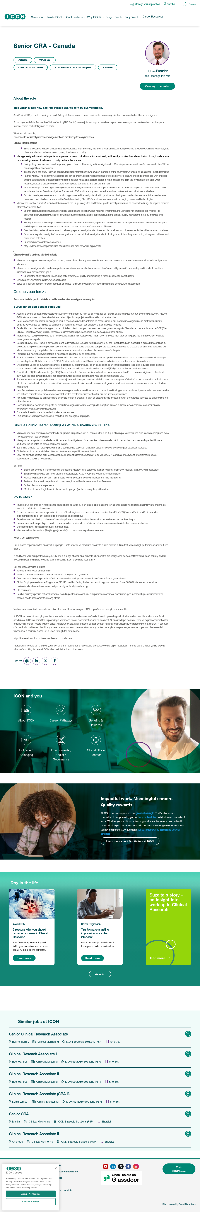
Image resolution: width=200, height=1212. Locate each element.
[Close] (55, 1168)
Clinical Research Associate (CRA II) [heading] (39, 1094)
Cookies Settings (30, 1201)
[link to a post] (32, 904)
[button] (189, 4)
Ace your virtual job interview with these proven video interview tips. (98, 944)
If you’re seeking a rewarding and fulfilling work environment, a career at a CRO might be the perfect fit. (30, 946)
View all (100, 974)
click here (68, 107)
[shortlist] (113, 1041)
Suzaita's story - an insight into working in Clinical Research (168, 902)
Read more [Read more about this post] (24, 958)
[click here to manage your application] (145, 4)
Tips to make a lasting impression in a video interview (95, 933)
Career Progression (91, 924)
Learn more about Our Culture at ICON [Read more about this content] (130, 841)
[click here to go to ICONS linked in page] (113, 1166)
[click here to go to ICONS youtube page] (106, 1166)
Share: (18, 661)
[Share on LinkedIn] (36, 661)
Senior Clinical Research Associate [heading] (38, 1034)
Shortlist (171, 4)
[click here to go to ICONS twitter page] (121, 1166)
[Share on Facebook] (54, 661)
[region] (30, 1187)
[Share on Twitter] (45, 661)
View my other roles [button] (157, 86)
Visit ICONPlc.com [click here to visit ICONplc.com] (179, 1168)
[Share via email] (27, 661)
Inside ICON (19, 924)
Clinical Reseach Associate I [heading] (33, 1054)
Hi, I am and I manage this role (157, 73)
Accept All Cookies (31, 1194)
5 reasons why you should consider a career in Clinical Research (30, 933)
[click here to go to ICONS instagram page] (136, 1166)
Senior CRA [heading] (19, 1114)
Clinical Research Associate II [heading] (34, 1074)
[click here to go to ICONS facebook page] (128, 1166)
